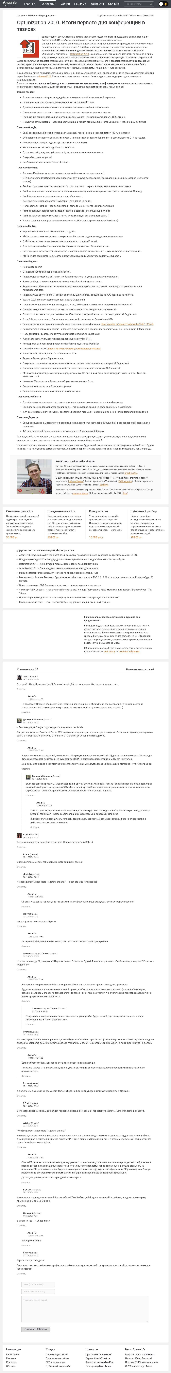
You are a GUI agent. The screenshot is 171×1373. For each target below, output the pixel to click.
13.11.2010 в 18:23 (30, 1086)
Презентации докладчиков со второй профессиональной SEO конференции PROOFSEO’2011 (69, 597)
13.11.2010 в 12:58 (39, 1011)
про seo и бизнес (80, 493)
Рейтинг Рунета (75, 481)
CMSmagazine (125, 481)
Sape (125, 493)
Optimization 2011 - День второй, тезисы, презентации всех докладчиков (58, 564)
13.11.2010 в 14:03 (30, 1035)
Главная (29, 4)
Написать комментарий (140, 669)
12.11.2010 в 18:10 (30, 877)
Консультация (98, 511)
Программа (98, 1354)
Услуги (65, 4)
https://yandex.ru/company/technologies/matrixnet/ (74, 348)
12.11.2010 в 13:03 (44, 806)
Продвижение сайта (61, 511)
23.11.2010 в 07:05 (30, 1126)
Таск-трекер (98, 1366)
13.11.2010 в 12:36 (35, 980)
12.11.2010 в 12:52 (39, 779)
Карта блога (12, 1354)
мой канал (109, 651)
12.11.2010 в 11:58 (35, 699)
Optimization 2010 (79, 54)
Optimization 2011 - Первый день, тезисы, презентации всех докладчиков (59, 568)
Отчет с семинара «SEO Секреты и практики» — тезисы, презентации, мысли (60, 585)
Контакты (97, 4)
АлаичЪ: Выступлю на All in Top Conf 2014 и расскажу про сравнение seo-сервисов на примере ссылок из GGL (78, 555)
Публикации (47, 4)
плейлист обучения (129, 651)
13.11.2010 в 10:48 (30, 956)
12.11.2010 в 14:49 (30, 857)
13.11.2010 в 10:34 (35, 936)
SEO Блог (32, 15)
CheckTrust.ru (131, 473)
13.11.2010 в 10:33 (35, 897)
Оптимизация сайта (19, 511)
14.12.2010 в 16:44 (35, 1236)
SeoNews (104, 485)
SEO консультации (56, 1362)
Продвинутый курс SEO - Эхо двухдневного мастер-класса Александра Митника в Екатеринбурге (72, 559)
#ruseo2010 (44, 76)
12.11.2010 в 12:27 (30, 722)
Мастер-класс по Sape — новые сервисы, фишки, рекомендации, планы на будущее (64, 602)
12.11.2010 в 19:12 (30, 917)
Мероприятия (46, 15)
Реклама (80, 4)
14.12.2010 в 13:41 (30, 1216)
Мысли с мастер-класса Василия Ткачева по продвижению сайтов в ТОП (58, 572)
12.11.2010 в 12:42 (35, 751)
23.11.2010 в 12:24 (35, 1157)
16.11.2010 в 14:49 (30, 1106)
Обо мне (114, 4)
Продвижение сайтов (57, 1358)
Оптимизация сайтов (57, 1354)
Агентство (99, 1362)
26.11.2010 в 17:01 (30, 1192)
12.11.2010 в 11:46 (30, 679)
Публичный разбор (144, 511)
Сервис (98, 1358)
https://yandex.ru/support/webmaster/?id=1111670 (127, 324)
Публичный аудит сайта (58, 1366)
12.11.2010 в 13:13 (30, 837)
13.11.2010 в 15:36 (35, 1058)
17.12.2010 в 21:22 (30, 1255)
